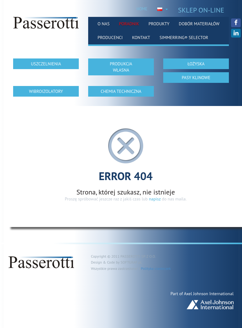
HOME (141, 9)
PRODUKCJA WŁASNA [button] (121, 67)
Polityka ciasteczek (156, 268)
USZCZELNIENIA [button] (46, 64)
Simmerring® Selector (183, 37)
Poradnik (129, 24)
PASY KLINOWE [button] (196, 77)
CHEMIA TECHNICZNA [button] (121, 91)
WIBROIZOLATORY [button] (46, 91)
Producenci (110, 37)
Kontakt (141, 37)
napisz (155, 199)
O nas (103, 24)
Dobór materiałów (199, 24)
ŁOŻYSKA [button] (196, 64)
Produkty (159, 24)
